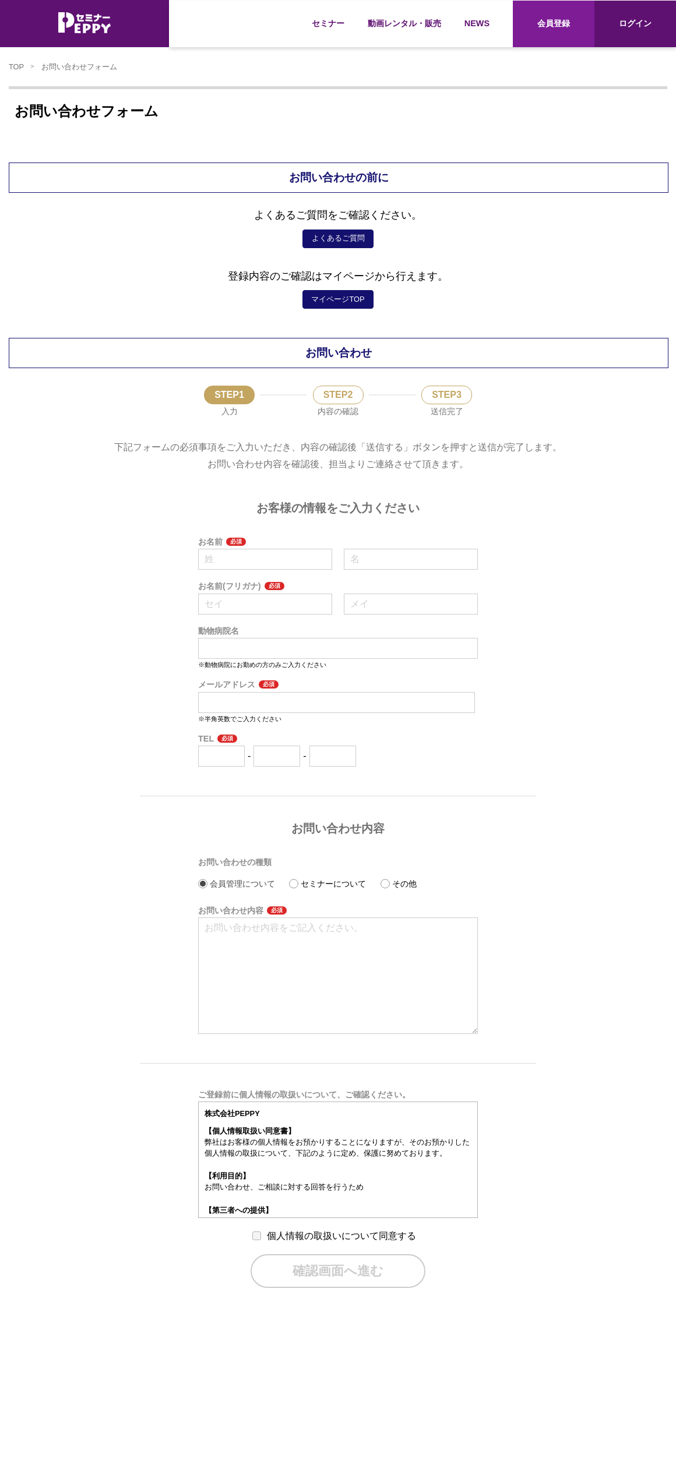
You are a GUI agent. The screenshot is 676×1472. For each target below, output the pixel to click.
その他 (404, 884)
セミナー (328, 23)
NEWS (477, 23)
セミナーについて (333, 884)
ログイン (635, 23)
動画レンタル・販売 (404, 23)
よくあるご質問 (338, 238)
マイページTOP (337, 299)
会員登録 (553, 23)
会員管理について (242, 884)
